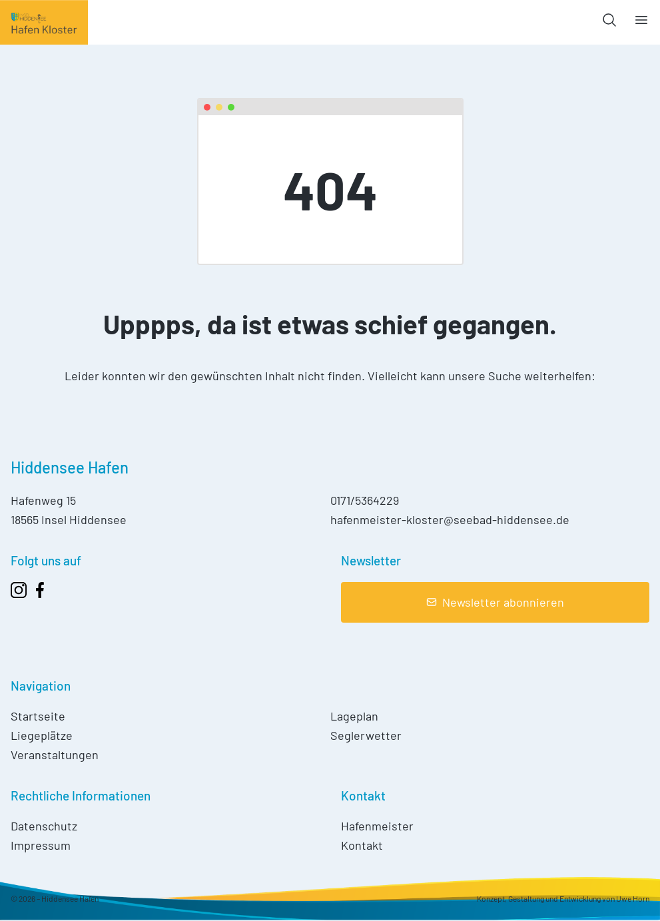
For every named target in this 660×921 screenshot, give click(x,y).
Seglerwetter (366, 735)
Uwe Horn (632, 898)
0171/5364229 (364, 500)
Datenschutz (44, 825)
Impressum (41, 845)
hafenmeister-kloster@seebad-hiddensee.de (449, 519)
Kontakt (362, 845)
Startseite (38, 716)
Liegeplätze (42, 735)
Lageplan (354, 716)
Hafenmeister (377, 825)
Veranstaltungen (55, 754)
